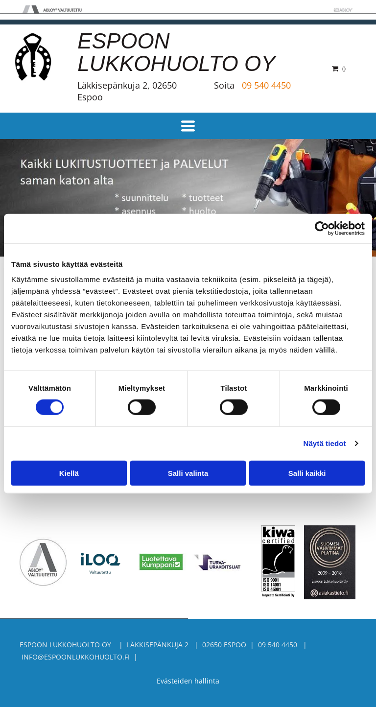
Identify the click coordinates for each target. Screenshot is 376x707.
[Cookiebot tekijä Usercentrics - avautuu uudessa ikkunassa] (322, 228)
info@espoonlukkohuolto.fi (76, 656)
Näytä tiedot (325, 443)
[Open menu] (188, 125)
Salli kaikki (307, 473)
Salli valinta (188, 473)
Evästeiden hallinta (188, 680)
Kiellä (69, 473)
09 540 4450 (266, 85)
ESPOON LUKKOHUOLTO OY (176, 52)
